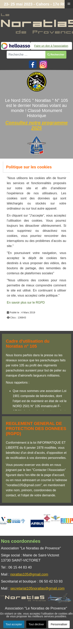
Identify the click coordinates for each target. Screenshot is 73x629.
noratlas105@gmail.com (29, 574)
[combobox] (26, 55)
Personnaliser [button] (59, 624)
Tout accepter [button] (14, 624)
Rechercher (55, 54)
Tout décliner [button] (36, 624)
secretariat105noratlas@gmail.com (37, 588)
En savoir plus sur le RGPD (26, 302)
